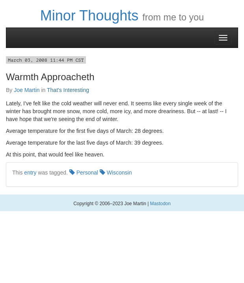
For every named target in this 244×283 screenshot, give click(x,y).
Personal (83, 172)
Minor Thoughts (89, 15)
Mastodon (160, 203)
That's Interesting (68, 90)
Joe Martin (26, 90)
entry (30, 172)
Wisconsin (116, 172)
